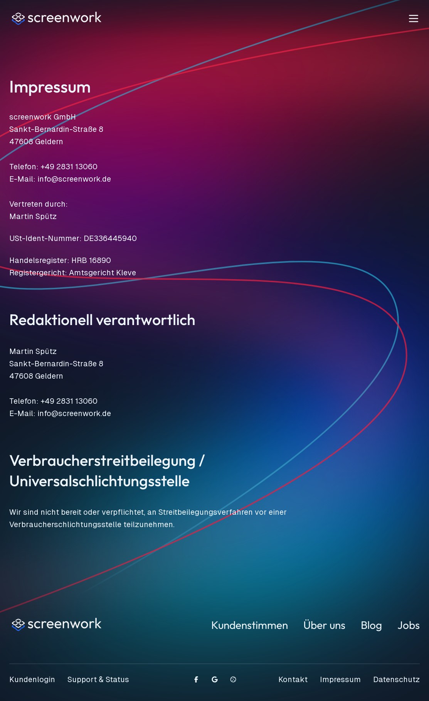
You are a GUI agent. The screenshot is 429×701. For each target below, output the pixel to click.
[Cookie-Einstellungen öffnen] (233, 679)
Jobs (408, 625)
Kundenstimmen (249, 625)
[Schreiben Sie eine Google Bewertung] (215, 679)
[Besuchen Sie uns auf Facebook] (196, 679)
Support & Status (98, 679)
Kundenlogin (32, 679)
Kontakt (293, 679)
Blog (371, 625)
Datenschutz (396, 679)
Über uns (324, 625)
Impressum (340, 679)
